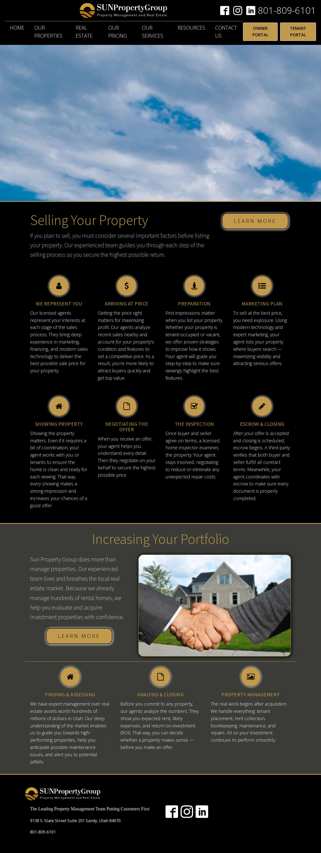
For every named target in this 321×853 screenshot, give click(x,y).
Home (17, 27)
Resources (191, 27)
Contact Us (226, 31)
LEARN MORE (255, 221)
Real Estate (84, 31)
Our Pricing (117, 31)
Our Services (152, 31)
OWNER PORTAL (260, 32)
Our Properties (48, 31)
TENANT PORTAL (298, 32)
